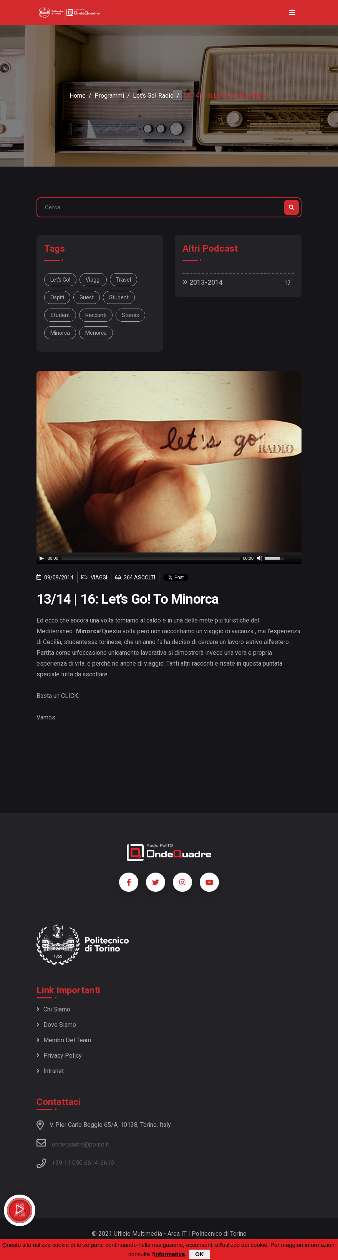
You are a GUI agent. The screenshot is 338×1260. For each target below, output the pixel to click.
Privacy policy (59, 1055)
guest (87, 297)
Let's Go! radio (153, 95)
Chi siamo (53, 1009)
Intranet (50, 1071)
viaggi (93, 280)
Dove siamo (56, 1024)
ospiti (57, 297)
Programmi (109, 95)
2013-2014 (202, 282)
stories (130, 315)
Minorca (60, 333)
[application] (169, 558)
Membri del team (63, 1040)
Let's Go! (60, 280)
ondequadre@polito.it (72, 1143)
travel (123, 280)
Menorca (96, 333)
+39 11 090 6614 (75, 1163)
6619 (107, 1163)
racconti (95, 315)
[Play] (41, 558)
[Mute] (260, 558)
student (119, 297)
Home (78, 95)
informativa (169, 1254)
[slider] (150, 558)
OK (199, 1254)
